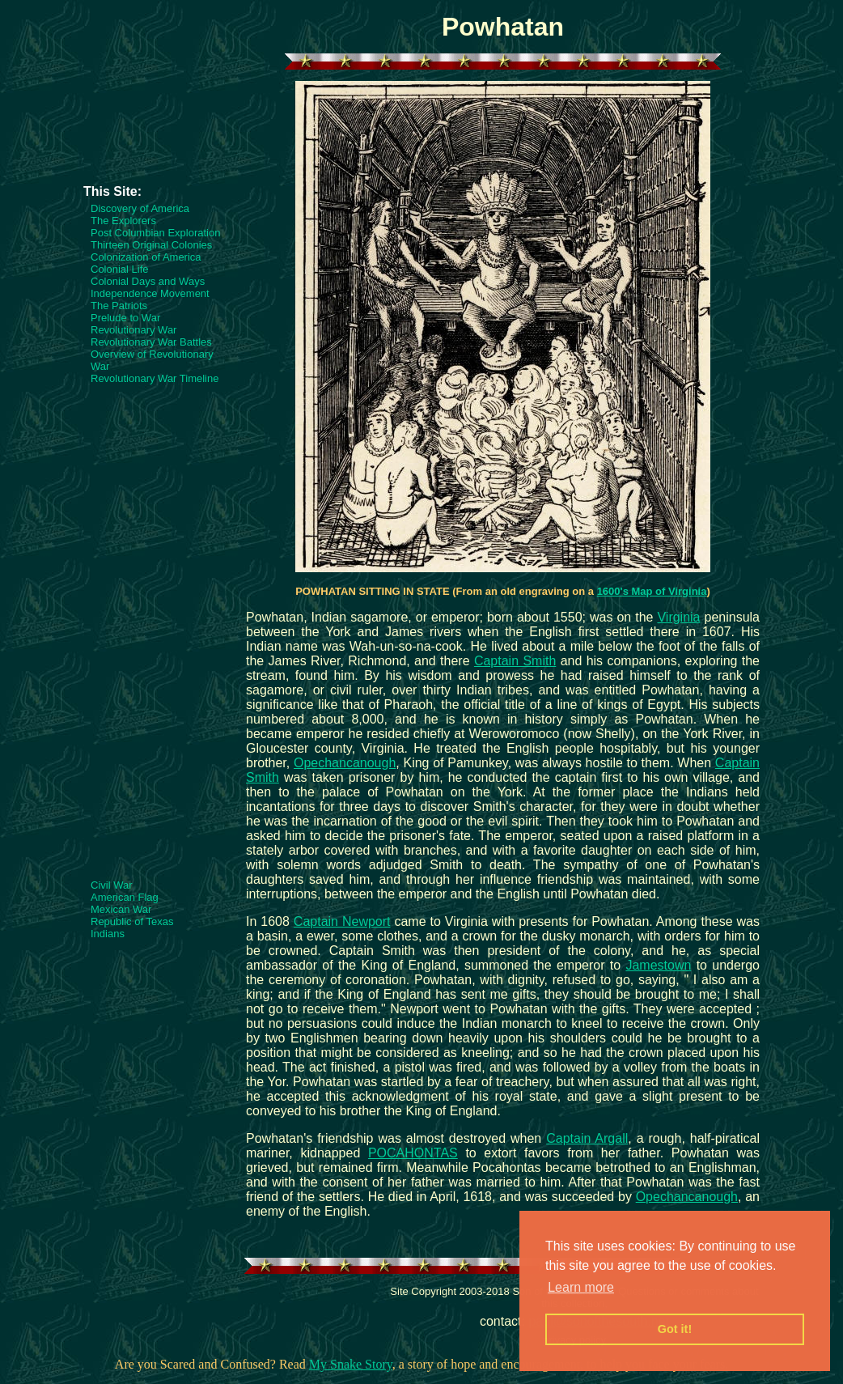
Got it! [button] (675, 1328)
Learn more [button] (581, 1287)
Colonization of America (146, 257)
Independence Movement (150, 293)
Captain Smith (515, 661)
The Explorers (123, 220)
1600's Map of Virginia (652, 591)
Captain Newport (342, 921)
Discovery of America (140, 208)
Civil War (112, 885)
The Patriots (119, 305)
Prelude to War (125, 318)
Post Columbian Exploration (155, 233)
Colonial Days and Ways (148, 281)
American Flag (125, 897)
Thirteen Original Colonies (151, 245)
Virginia (678, 617)
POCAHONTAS (413, 1153)
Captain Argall (587, 1138)
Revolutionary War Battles (151, 342)
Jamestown (658, 965)
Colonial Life (120, 269)
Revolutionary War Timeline (154, 378)
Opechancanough (345, 763)
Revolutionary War (133, 330)
